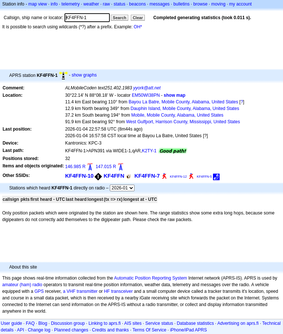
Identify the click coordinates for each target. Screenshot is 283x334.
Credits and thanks (110, 330)
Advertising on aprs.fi (238, 323)
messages (160, 4)
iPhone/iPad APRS (188, 330)
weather (91, 4)
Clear (138, 17)
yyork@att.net (147, 87)
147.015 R (105, 166)
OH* (138, 26)
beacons (137, 4)
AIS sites (133, 323)
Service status (159, 323)
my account (240, 4)
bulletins (181, 4)
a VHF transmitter (80, 291)
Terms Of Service (149, 330)
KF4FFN (114, 176)
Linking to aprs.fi (104, 323)
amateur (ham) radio (22, 284)
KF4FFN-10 (79, 176)
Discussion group (68, 323)
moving (218, 4)
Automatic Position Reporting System (150, 278)
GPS (38, 291)
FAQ (30, 323)
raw (106, 4)
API (20, 330)
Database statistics (195, 323)
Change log (39, 330)
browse (200, 4)
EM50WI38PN (146, 95)
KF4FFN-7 (147, 176)
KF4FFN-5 (204, 176)
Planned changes (71, 330)
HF (107, 291)
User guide (11, 323)
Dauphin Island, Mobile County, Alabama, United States (184, 108)
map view (37, 4)
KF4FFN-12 (178, 176)
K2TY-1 (149, 150)
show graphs (84, 75)
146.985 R (75, 166)
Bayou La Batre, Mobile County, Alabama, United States (183, 101)
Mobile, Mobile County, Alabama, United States (177, 115)
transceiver (122, 291)
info (53, 4)
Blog (42, 323)
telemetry (71, 4)
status (119, 4)
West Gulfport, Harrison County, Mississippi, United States (183, 121)
